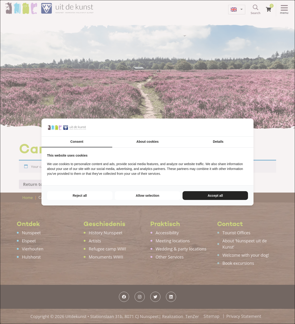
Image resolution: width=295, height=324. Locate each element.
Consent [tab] (76, 141)
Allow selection (147, 195)
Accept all (215, 195)
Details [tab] (218, 141)
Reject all (80, 195)
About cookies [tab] (147, 141)
